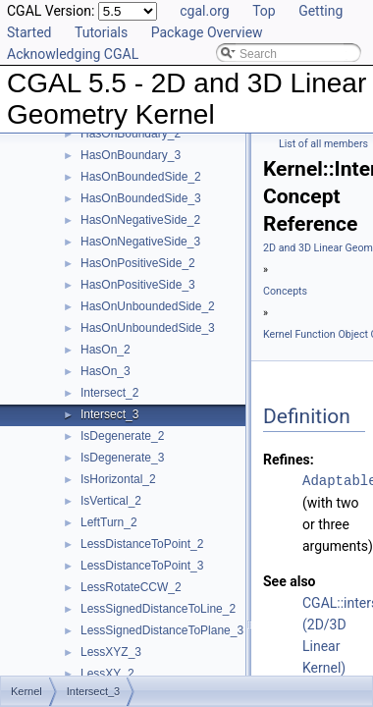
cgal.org (204, 11)
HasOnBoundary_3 (130, 155)
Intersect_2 (109, 393)
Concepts (285, 291)
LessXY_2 (107, 673)
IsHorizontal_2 (118, 479)
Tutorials (101, 32)
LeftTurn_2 (108, 522)
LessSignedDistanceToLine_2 (158, 609)
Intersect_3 (109, 414)
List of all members (323, 143)
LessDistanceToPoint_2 (141, 544)
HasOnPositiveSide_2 (137, 263)
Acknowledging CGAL (72, 54)
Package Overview (207, 32)
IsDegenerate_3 (122, 457)
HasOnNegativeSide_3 (140, 241)
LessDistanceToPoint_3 (141, 565)
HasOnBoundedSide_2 (140, 177)
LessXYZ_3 (110, 652)
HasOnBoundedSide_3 (140, 198)
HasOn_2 (105, 349)
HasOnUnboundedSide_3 (147, 328)
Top (264, 11)
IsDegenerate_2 (122, 436)
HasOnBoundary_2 (130, 133)
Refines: (288, 459)
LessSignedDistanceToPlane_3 (161, 630)
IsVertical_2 (110, 501)
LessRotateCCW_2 (131, 587)
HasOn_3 (105, 371)
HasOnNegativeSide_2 (140, 220)
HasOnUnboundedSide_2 (147, 306)
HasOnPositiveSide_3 (137, 285)
